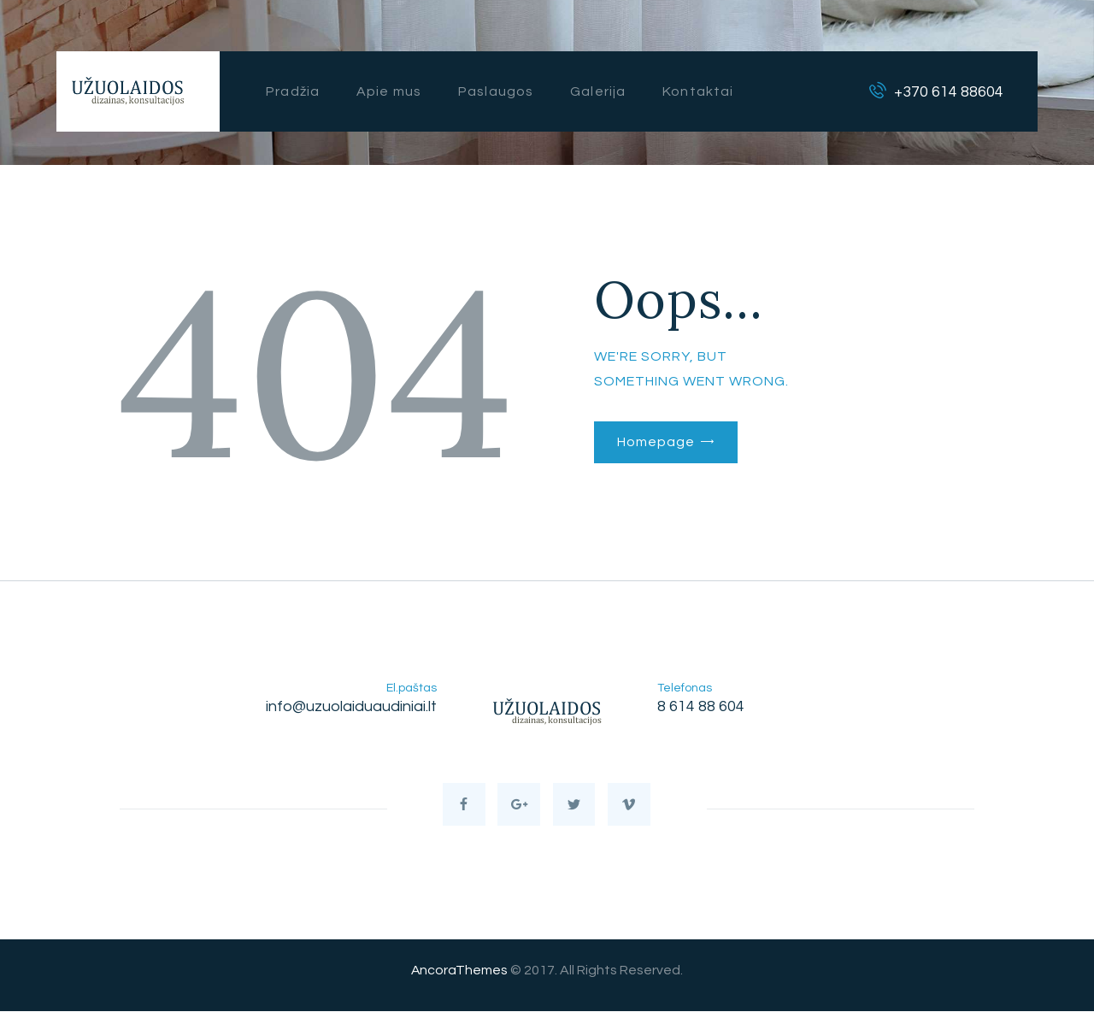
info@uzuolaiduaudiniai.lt (352, 706)
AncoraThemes (460, 972)
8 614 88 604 (700, 706)
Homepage (655, 442)
